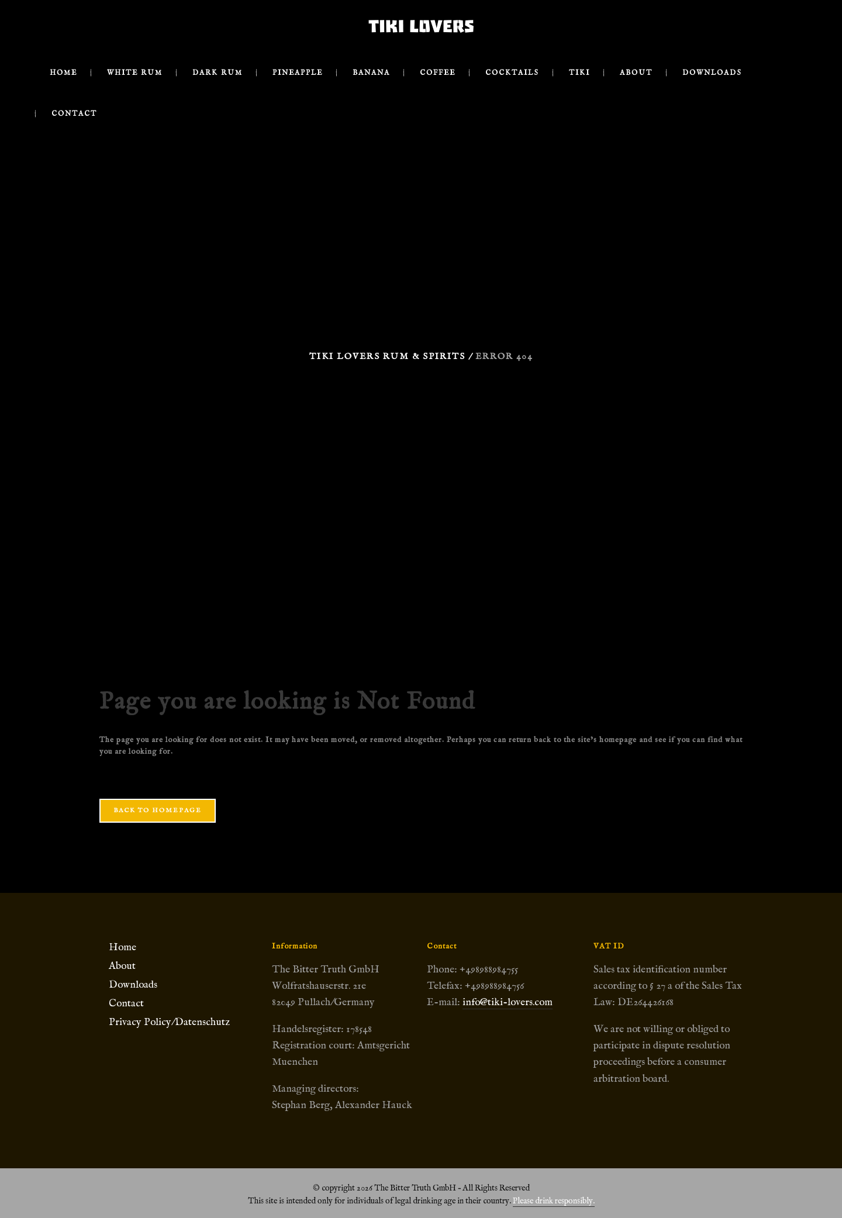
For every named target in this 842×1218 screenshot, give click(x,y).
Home (122, 947)
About (122, 966)
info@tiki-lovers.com (508, 1002)
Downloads (133, 984)
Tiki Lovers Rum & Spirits (387, 356)
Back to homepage (157, 810)
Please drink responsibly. (554, 1201)
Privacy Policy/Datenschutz (169, 1022)
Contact (126, 1003)
